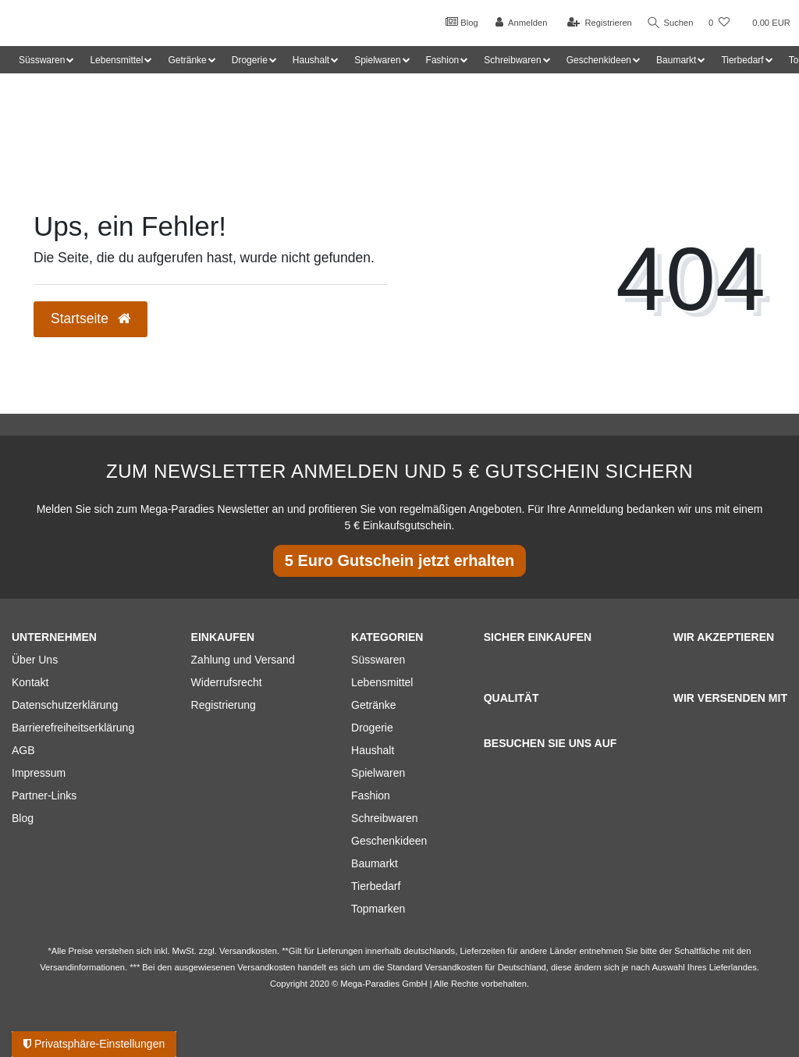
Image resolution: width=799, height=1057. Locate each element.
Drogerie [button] (250, 60)
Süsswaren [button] (42, 60)
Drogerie (372, 727)
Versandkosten (453, 967)
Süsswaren (378, 659)
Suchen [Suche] (669, 23)
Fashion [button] (443, 60)
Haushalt (372, 750)
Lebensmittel (382, 682)
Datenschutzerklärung (65, 705)
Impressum (39, 773)
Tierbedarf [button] (742, 60)
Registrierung (223, 705)
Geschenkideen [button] (598, 60)
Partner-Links (44, 795)
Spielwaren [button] (377, 60)
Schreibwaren (384, 818)
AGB (23, 750)
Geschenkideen (389, 841)
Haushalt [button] (311, 60)
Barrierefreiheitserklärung (73, 727)
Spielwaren (378, 773)
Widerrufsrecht (226, 682)
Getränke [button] (187, 60)
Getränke (373, 705)
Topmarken (378, 908)
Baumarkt (374, 863)
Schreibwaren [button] (512, 60)
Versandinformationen (82, 967)
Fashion (370, 795)
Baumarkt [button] (676, 60)
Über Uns (35, 659)
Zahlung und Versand (243, 659)
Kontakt (30, 682)
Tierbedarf (375, 886)
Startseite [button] (90, 318)
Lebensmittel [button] (116, 60)
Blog (458, 21)
